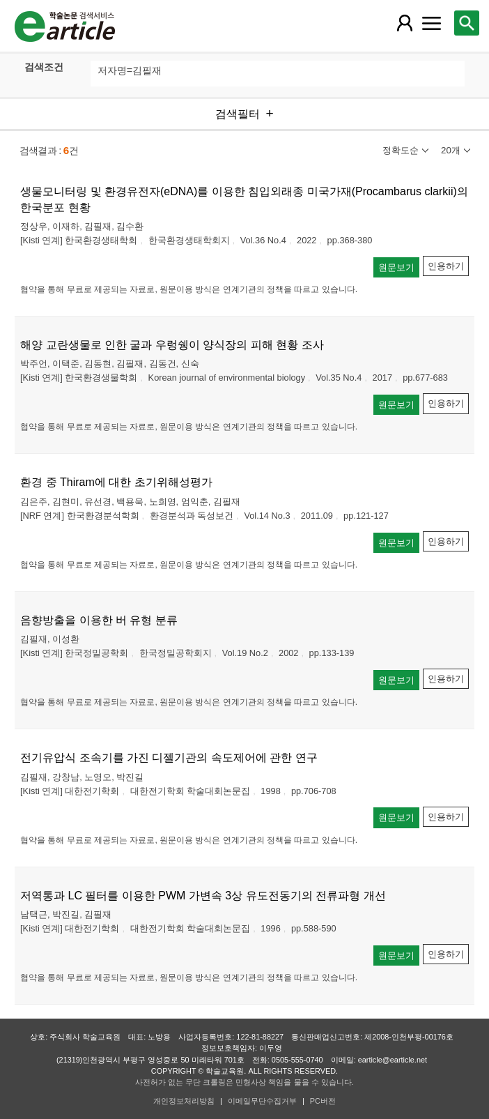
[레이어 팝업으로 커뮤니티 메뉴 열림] (431, 23)
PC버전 (323, 1101)
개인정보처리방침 (184, 1101)
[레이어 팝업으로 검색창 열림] (466, 23)
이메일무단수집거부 (262, 1101)
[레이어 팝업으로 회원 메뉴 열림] (404, 23)
